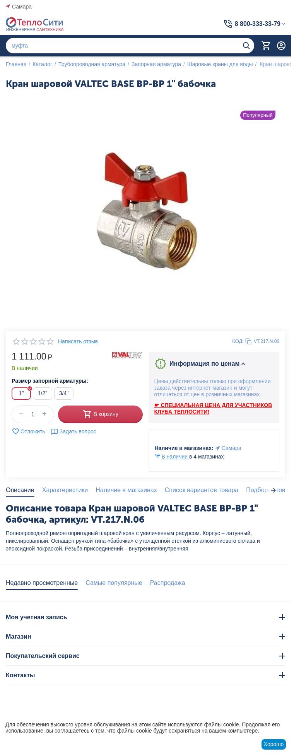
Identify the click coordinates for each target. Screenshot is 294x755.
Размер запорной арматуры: (50, 381)
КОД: (238, 341)
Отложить (28, 431)
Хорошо (274, 744)
